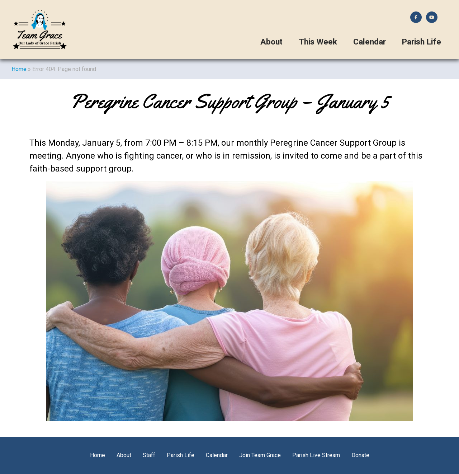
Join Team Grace (260, 455)
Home (19, 69)
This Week (318, 42)
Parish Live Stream (316, 455)
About (271, 42)
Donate (360, 455)
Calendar (369, 42)
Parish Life (421, 42)
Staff (149, 455)
